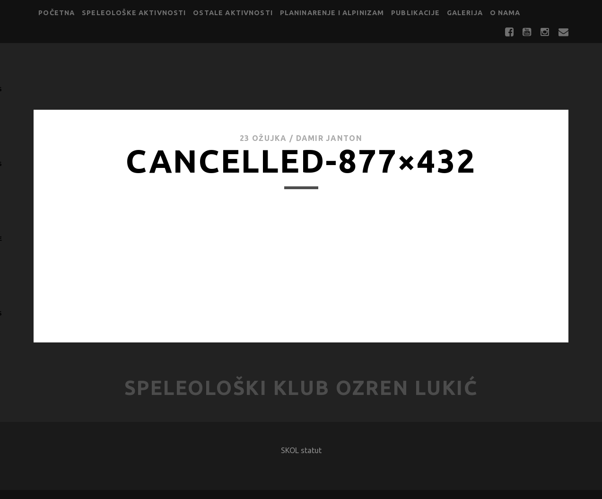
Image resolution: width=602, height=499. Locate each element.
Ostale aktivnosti (233, 13)
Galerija (465, 13)
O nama (505, 13)
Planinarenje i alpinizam (332, 13)
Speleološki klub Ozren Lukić (301, 387)
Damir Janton (329, 138)
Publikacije (415, 13)
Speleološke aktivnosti (134, 13)
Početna (56, 13)
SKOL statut (301, 450)
